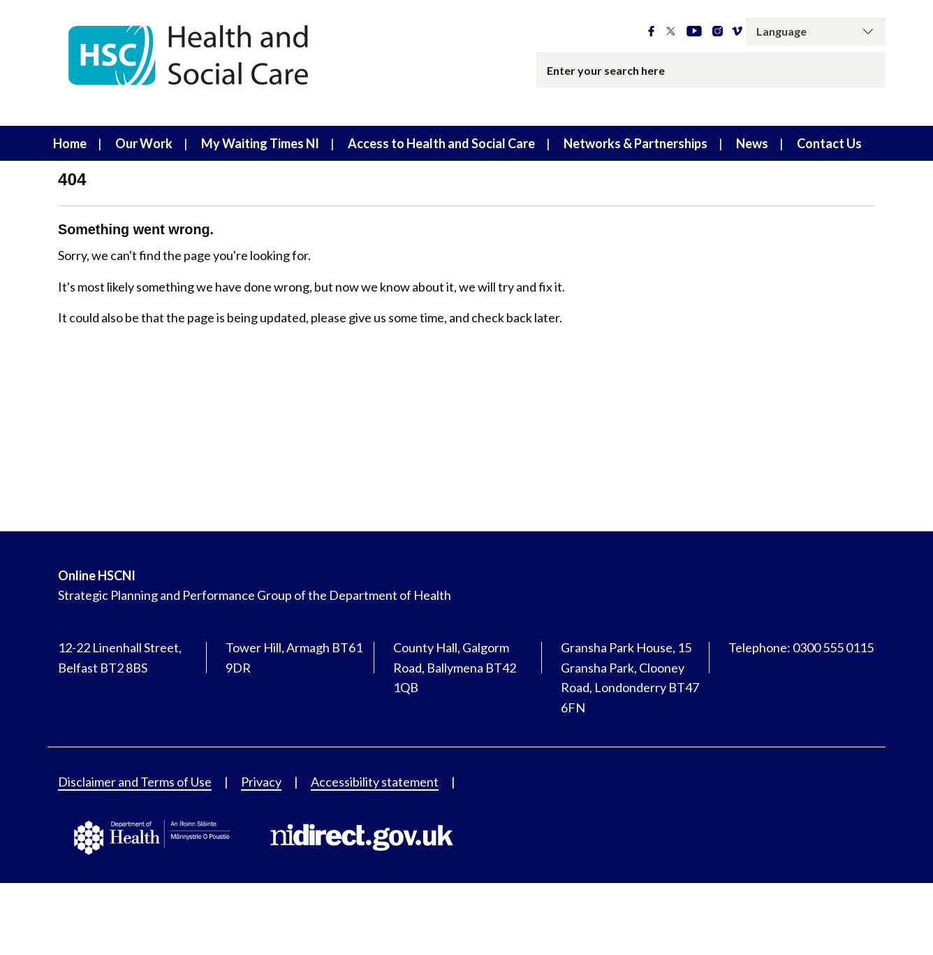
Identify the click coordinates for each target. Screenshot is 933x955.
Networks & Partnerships (635, 143)
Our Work (143, 143)
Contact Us (829, 143)
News (752, 143)
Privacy (261, 781)
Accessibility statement (375, 781)
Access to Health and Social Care (441, 143)
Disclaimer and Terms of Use (135, 781)
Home (70, 143)
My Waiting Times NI (260, 143)
